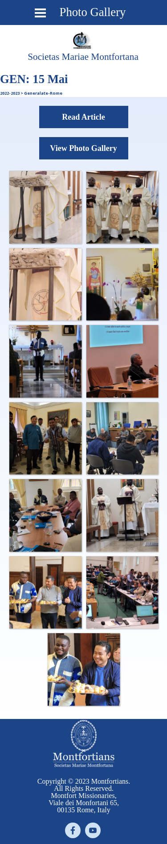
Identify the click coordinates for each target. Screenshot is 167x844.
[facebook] (73, 830)
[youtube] (93, 830)
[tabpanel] (83, 57)
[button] (45, 207)
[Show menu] (40, 12)
